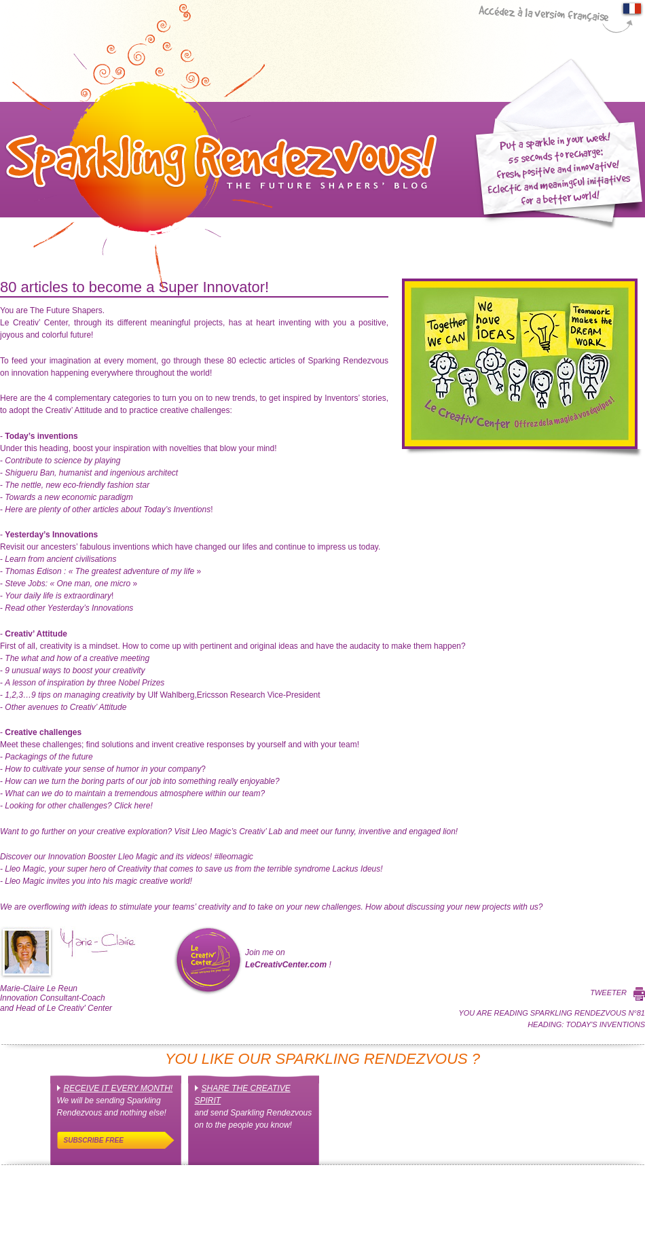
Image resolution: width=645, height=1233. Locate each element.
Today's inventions (605, 1024)
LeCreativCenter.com (286, 964)
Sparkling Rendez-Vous (218, 146)
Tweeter (608, 992)
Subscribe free (94, 1140)
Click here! (78, 805)
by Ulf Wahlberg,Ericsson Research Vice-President (162, 695)
